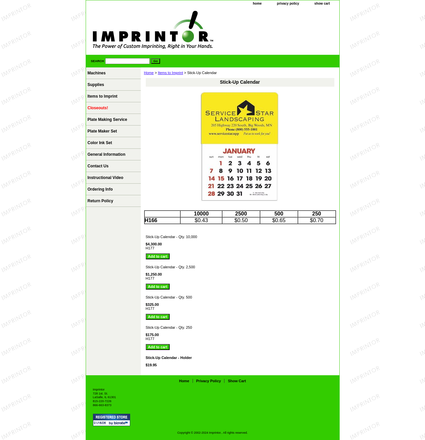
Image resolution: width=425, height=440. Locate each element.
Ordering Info (100, 189)
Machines (97, 73)
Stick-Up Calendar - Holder (169, 358)
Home (149, 73)
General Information (107, 154)
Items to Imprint (170, 73)
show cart (322, 3)
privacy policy (288, 3)
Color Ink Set (100, 142)
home (257, 3)
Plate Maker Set (102, 131)
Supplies (96, 84)
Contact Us (98, 166)
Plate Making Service (107, 119)
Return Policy (100, 201)
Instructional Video (106, 177)
